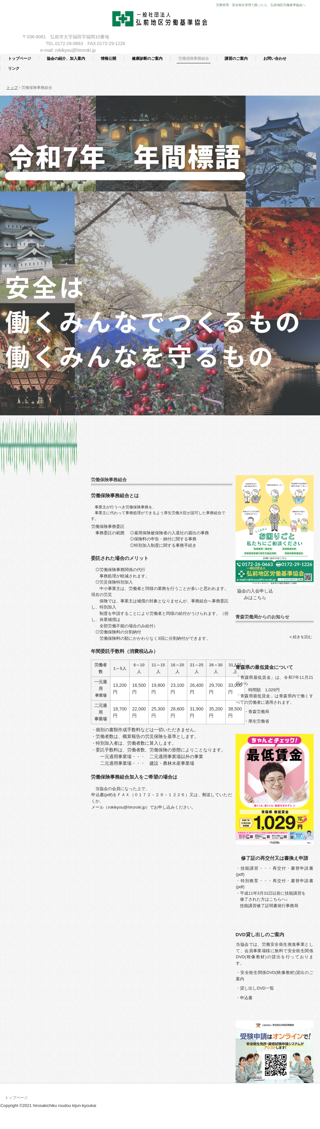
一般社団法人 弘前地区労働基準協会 (160, 20)
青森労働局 (258, 711)
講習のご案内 (236, 58)
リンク (14, 68)
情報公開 (108, 58)
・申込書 (244, 997)
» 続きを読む (301, 637)
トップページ (19, 58)
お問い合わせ (274, 58)
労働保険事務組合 (193, 58)
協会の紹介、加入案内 (66, 58)
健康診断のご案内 (147, 58)
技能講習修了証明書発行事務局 (269, 905)
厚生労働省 (258, 721)
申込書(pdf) (102, 794)
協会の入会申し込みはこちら (255, 594)
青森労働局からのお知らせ (262, 616)
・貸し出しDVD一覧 (255, 988)
